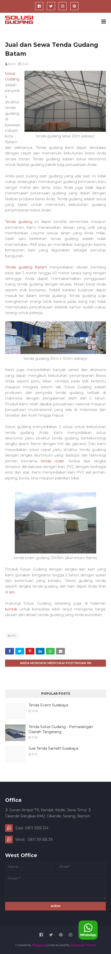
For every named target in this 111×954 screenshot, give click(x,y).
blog (12, 635)
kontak (11, 609)
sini (12, 592)
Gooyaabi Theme (83, 945)
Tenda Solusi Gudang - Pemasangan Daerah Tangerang (61, 729)
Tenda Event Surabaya (48, 705)
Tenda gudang (18, 221)
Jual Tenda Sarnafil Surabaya (53, 748)
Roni (12, 64)
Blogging (39, 945)
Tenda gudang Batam (26, 267)
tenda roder (52, 461)
